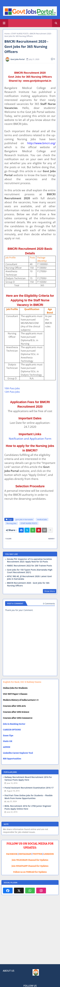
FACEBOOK (11, 854)
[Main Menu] (4, 23)
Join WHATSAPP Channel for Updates (30, 866)
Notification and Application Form (30, 438)
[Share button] (50, 530)
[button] (56, 23)
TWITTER (37, 854)
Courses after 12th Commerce (17, 718)
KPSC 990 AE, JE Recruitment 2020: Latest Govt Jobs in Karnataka (29, 577)
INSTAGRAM (25, 854)
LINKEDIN (48, 854)
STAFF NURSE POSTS (19, 33)
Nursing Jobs (11, 523)
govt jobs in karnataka (24, 519)
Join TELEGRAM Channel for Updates (30, 860)
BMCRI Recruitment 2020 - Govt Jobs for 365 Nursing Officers (28, 584)
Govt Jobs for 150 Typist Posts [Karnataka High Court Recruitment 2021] (29, 571)
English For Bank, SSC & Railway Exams (22, 682)
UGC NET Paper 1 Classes (15, 694)
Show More (49, 591)
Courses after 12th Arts (14, 706)
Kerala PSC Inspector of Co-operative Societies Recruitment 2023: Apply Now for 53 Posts (29, 560)
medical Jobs (42, 519)
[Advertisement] (30, 932)
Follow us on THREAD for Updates (30, 872)
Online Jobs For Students (15, 688)
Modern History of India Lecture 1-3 (20, 700)
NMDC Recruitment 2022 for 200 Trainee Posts (29, 565)
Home (7, 33)
